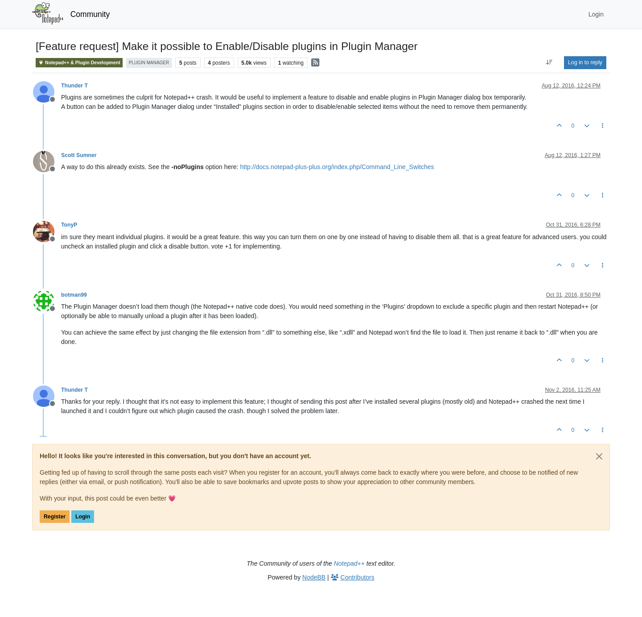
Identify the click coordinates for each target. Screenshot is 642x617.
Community (90, 14)
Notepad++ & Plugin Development (79, 63)
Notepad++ (349, 563)
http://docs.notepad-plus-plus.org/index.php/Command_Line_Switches (337, 166)
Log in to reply (585, 62)
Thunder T (74, 86)
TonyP (69, 225)
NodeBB (313, 577)
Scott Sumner (79, 155)
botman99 (74, 295)
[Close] (599, 456)
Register (55, 516)
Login (82, 516)
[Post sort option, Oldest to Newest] (549, 62)
